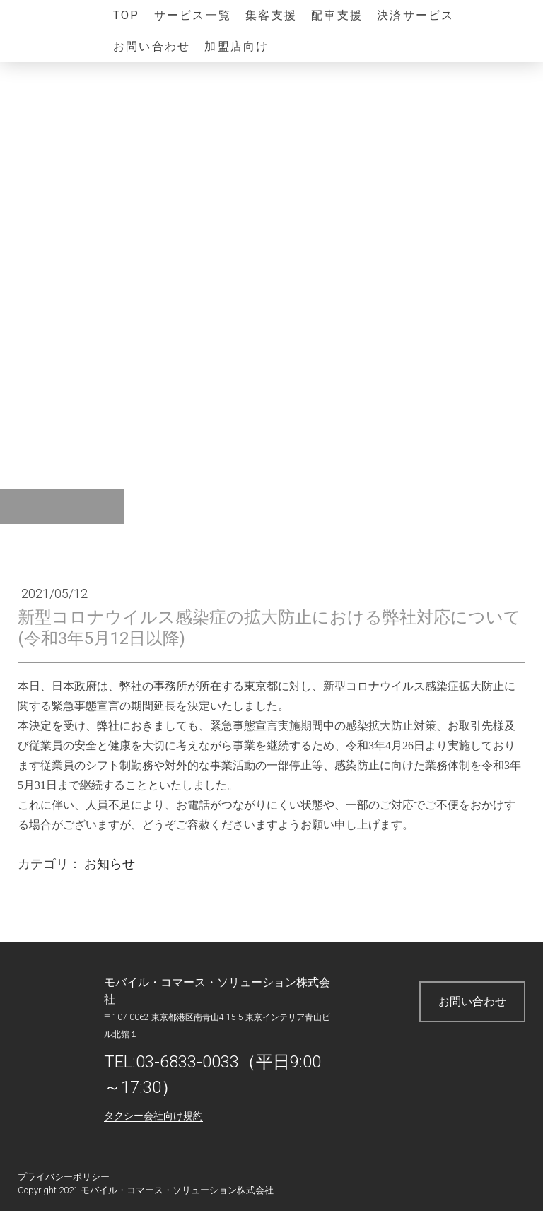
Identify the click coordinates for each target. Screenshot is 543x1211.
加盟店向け (236, 46)
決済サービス (415, 15)
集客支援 (271, 15)
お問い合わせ (151, 46)
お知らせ (109, 863)
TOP (126, 15)
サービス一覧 (192, 15)
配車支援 (337, 15)
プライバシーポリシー (64, 1176)
